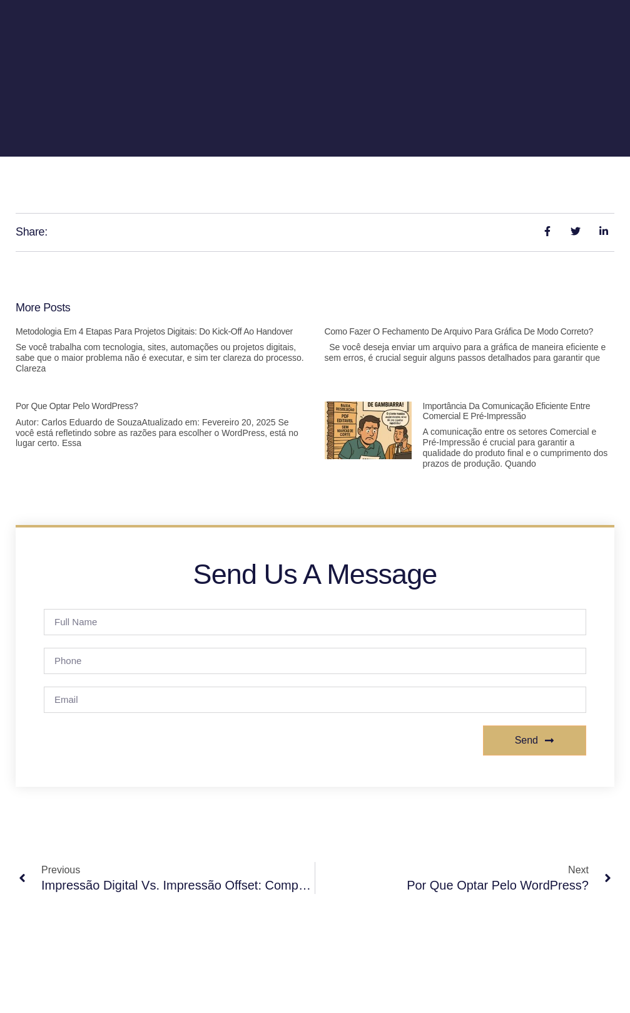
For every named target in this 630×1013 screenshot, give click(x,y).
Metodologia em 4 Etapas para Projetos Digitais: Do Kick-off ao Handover (154, 331)
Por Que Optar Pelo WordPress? (77, 406)
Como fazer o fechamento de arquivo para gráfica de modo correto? (459, 331)
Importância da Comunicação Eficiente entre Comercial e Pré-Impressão (507, 410)
